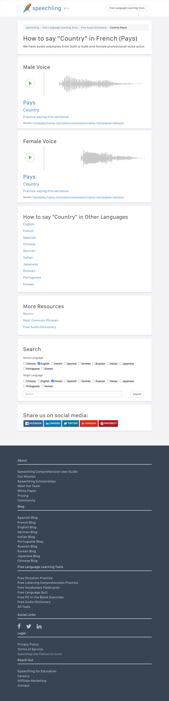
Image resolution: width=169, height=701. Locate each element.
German (29, 251)
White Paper (27, 491)
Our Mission (27, 476)
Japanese (30, 264)
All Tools (24, 607)
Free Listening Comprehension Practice (48, 583)
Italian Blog (26, 537)
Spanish (29, 237)
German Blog (27, 532)
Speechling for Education (37, 671)
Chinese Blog (27, 561)
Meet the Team (29, 486)
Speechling (32, 27)
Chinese (29, 244)
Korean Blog (27, 551)
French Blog (27, 522)
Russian (29, 271)
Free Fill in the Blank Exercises (41, 597)
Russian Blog (27, 546)
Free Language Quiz (33, 592)
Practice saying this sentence (46, 117)
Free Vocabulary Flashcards (39, 587)
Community (27, 500)
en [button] (66, 8)
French (28, 231)
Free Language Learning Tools (127, 8)
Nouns (28, 313)
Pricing (23, 496)
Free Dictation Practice (35, 578)
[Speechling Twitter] (31, 627)
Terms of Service (30, 649)
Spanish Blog (28, 518)
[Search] (72, 394)
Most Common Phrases (40, 320)
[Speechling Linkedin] (41, 627)
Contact (24, 685)
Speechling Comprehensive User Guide (48, 471)
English (28, 224)
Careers (23, 676)
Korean (28, 284)
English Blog (27, 527)
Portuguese (32, 277)
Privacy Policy (28, 644)
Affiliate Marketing (32, 681)
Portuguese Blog (30, 541)
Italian (28, 257)
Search (137, 394)
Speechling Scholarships (37, 481)
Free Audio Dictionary (93, 27)
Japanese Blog (29, 556)
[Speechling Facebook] (21, 627)
